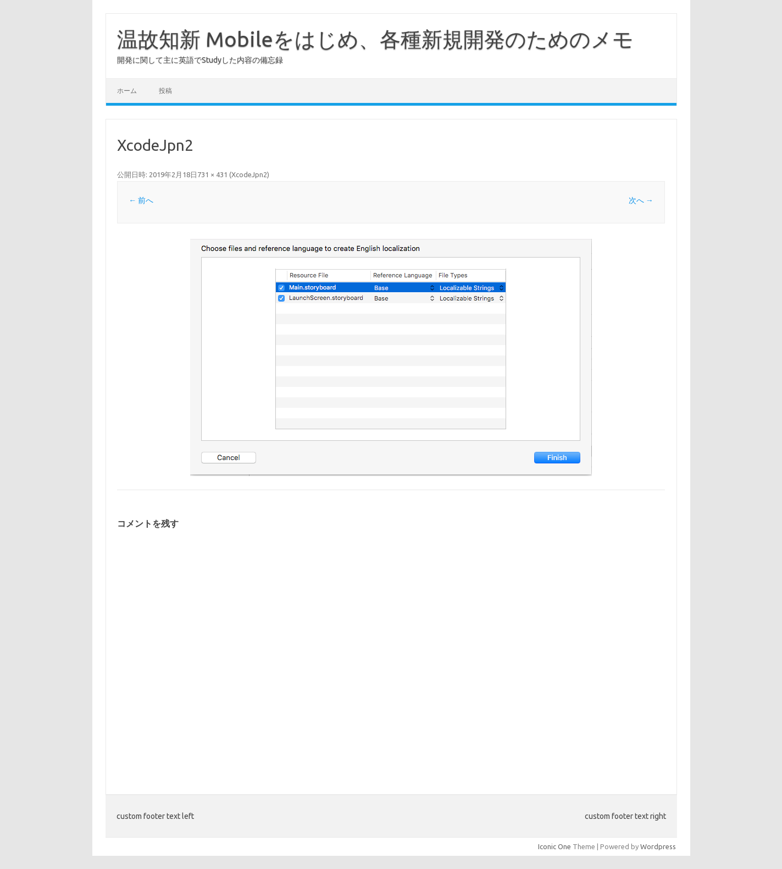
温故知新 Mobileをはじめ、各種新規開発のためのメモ (375, 39)
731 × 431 (212, 174)
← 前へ (141, 200)
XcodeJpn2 (249, 174)
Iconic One (554, 846)
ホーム (127, 90)
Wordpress (658, 846)
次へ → (641, 200)
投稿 (165, 90)
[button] (391, 357)
